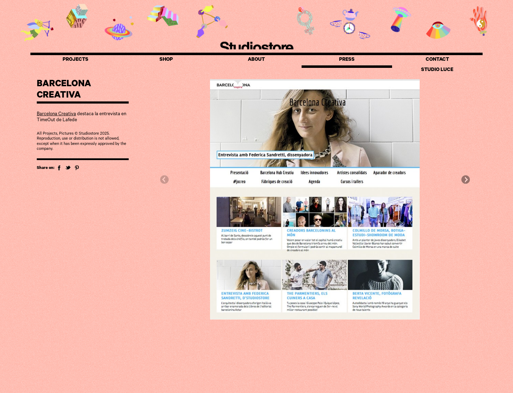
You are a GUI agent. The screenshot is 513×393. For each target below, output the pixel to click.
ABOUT (256, 60)
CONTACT (437, 60)
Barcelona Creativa (56, 114)
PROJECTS (75, 60)
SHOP (166, 60)
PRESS (347, 60)
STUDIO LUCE (437, 70)
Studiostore (256, 47)
